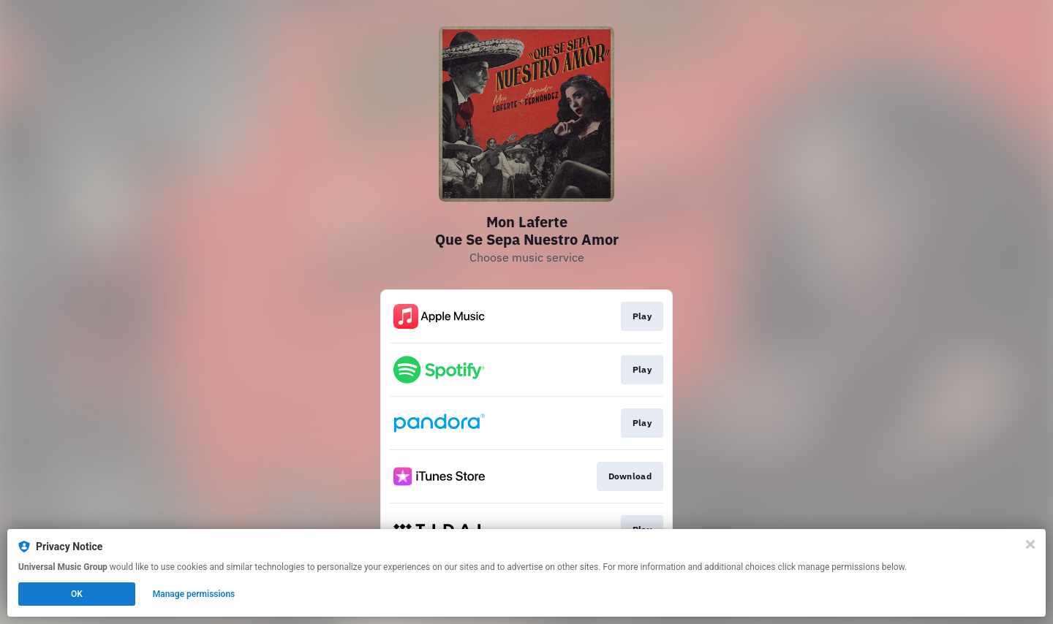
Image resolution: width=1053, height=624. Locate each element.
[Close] (1030, 544)
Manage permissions (194, 594)
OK (77, 594)
